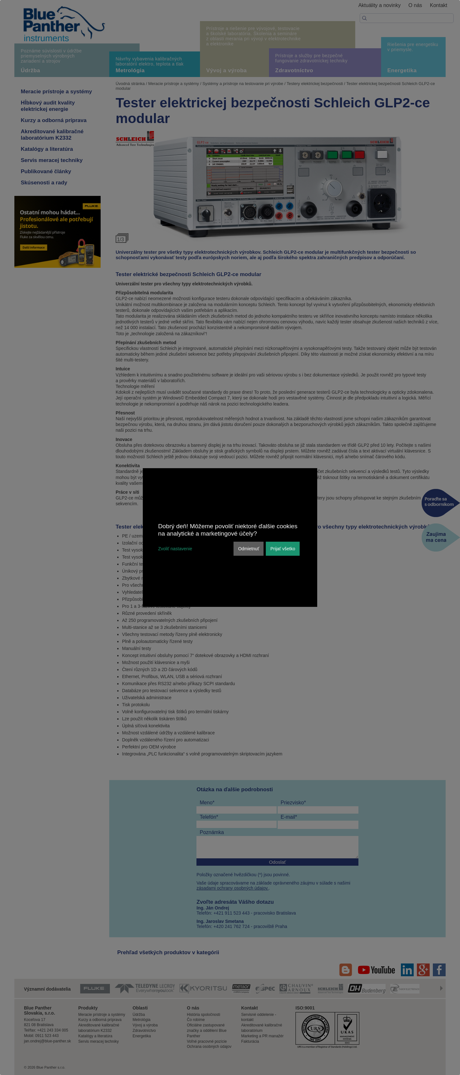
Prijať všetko (282, 548)
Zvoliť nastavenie (175, 548)
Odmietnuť (248, 548)
